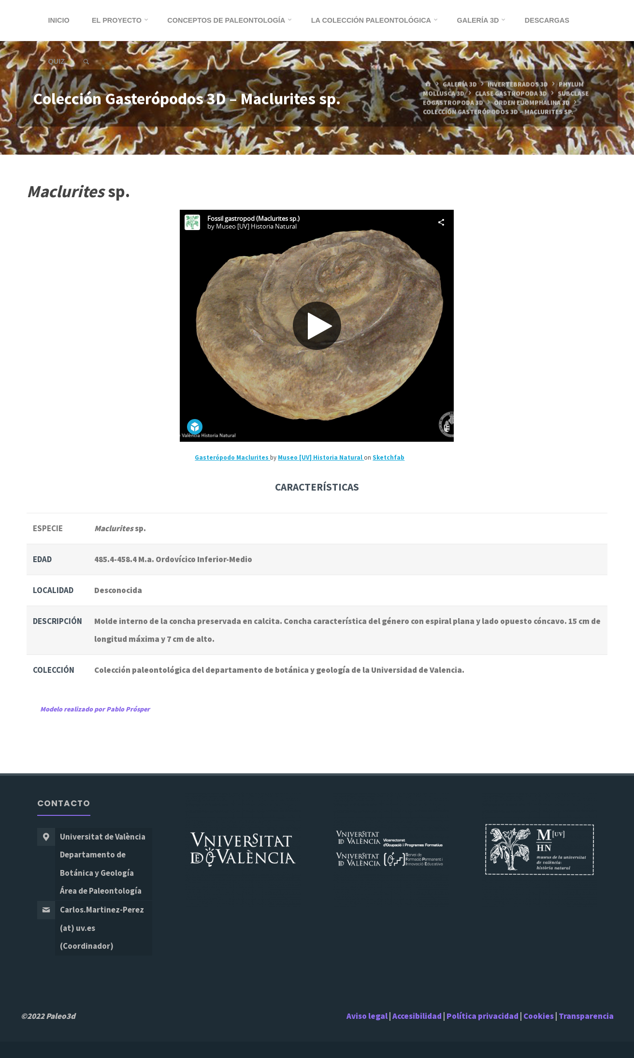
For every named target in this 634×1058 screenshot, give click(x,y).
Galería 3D (460, 84)
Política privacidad (483, 1016)
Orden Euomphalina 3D (532, 103)
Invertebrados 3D (518, 84)
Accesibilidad (417, 1016)
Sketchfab (388, 457)
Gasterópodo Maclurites (232, 457)
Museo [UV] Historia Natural (321, 457)
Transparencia (586, 1016)
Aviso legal (367, 1016)
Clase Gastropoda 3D (511, 93)
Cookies (538, 1016)
